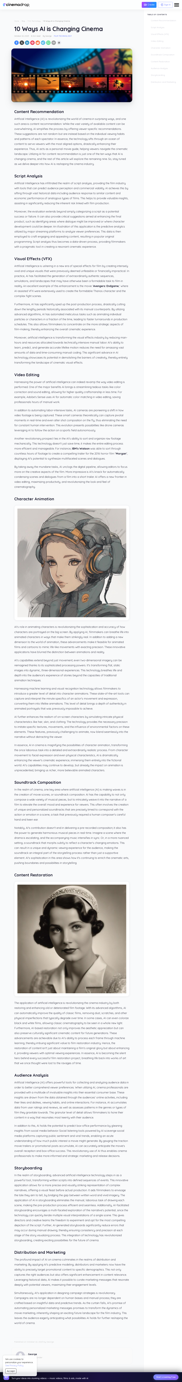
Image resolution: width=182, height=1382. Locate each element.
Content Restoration (160, 61)
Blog (23, 21)
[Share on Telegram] (43, 42)
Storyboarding (158, 75)
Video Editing (157, 41)
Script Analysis (157, 27)
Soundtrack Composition (162, 54)
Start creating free (166, 1377)
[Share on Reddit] (38, 42)
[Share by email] (53, 42)
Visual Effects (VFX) (160, 34)
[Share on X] (22, 42)
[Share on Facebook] (16, 42)
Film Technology (34, 21)
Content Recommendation (163, 20)
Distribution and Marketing (163, 82)
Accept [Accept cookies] (11, 1371)
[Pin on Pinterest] (32, 42)
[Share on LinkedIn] (27, 42)
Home (16, 21)
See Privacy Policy (14, 1365)
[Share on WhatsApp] (48, 42)
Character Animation (160, 48)
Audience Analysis (159, 68)
